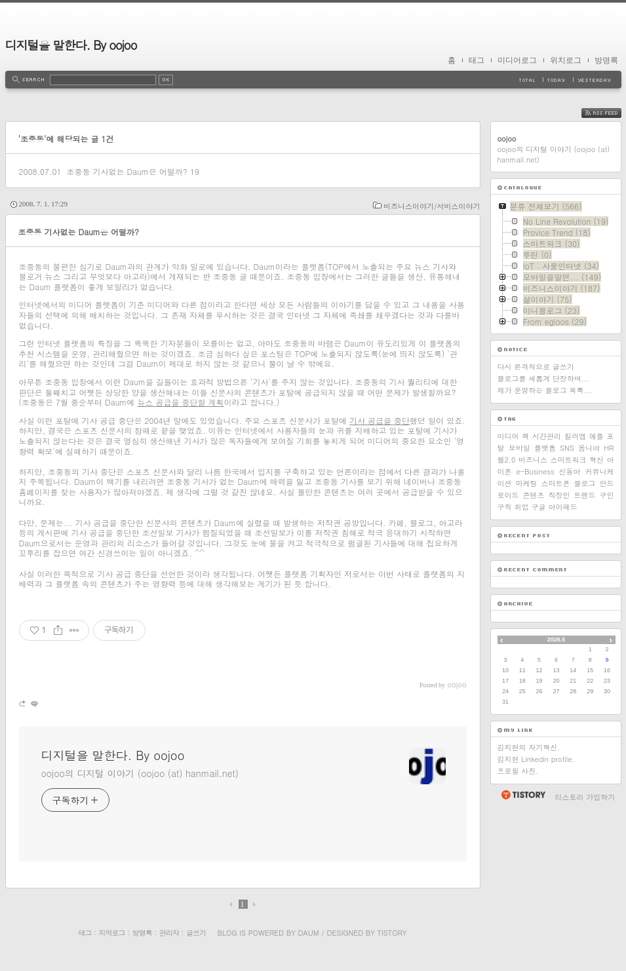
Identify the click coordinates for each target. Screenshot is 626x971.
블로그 (585, 483)
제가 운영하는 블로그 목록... (545, 390)
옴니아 (589, 448)
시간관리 (546, 436)
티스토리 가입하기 (585, 797)
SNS (567, 448)
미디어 (508, 436)
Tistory (392, 933)
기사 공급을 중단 (379, 420)
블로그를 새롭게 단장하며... (544, 378)
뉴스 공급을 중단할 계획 (180, 402)
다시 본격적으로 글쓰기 (536, 366)
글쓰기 (196, 933)
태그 (476, 60)
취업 (522, 507)
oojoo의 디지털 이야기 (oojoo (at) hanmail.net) (140, 773)
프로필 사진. (518, 771)
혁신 (596, 460)
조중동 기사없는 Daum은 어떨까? (126, 171)
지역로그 (112, 933)
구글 (539, 507)
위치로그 (565, 60)
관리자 (169, 933)
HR (609, 448)
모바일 (519, 448)
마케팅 (527, 483)
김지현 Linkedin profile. (536, 759)
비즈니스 (532, 460)
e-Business (535, 471)
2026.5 (556, 639)
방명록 (606, 60)
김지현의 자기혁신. (529, 747)
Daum (308, 933)
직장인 (559, 495)
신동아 (570, 471)
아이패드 (563, 507)
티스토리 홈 (522, 794)
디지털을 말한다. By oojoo (71, 45)
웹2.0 (507, 460)
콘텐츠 (534, 495)
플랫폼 (545, 448)
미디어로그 (517, 60)
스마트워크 (568, 460)
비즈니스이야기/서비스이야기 (431, 206)
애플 (596, 436)
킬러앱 (575, 436)
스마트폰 (555, 483)
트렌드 (585, 495)
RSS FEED (611, 113)
